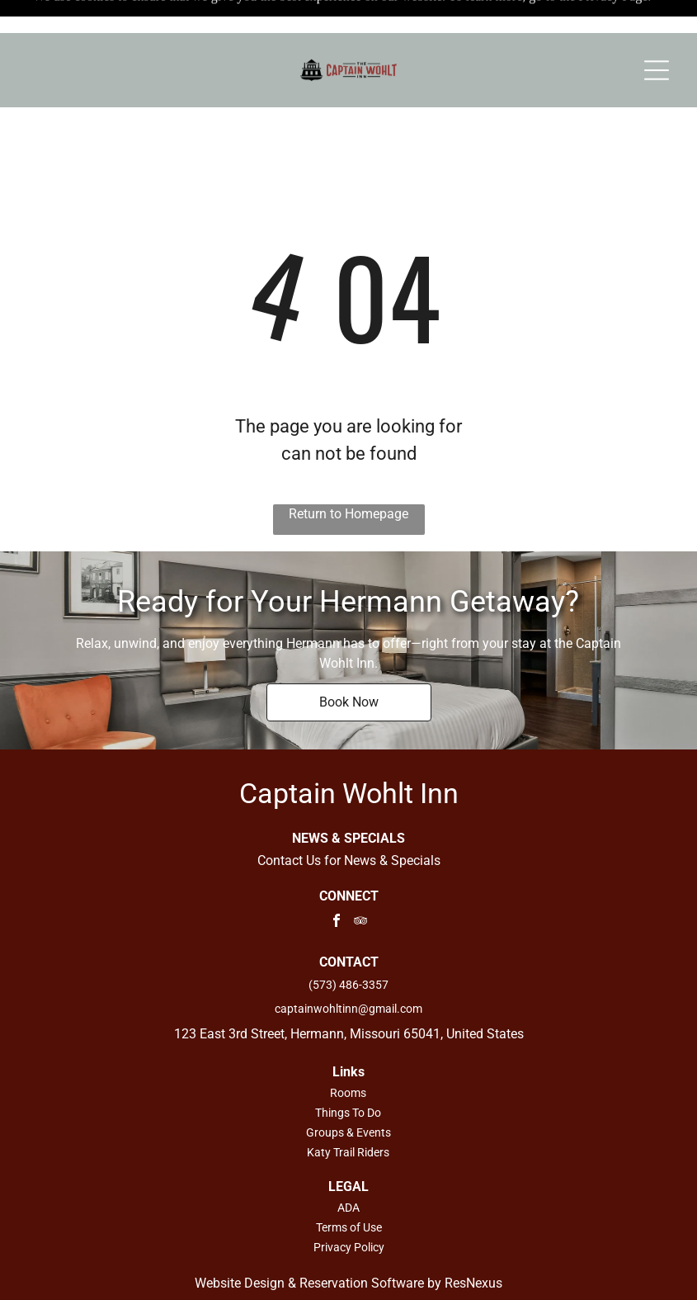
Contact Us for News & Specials (348, 819)
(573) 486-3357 (348, 943)
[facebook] (336, 881)
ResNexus (473, 1242)
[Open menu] (656, 37)
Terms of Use (349, 1186)
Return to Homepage (348, 472)
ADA (348, 1166)
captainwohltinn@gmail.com (348, 967)
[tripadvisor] (360, 881)
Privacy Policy (348, 1206)
